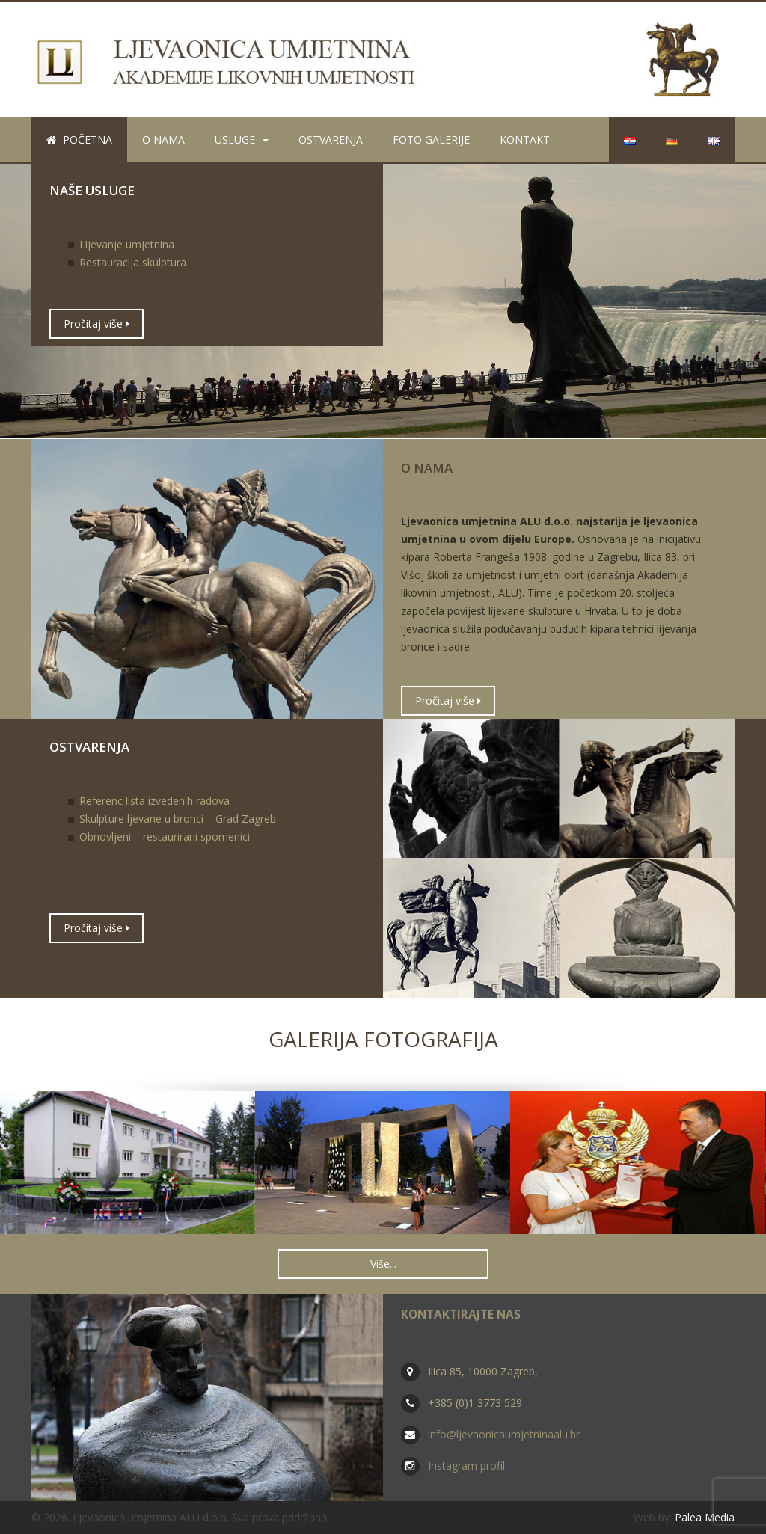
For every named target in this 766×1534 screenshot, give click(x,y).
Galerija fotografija (383, 1039)
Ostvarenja (330, 139)
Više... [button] (383, 1264)
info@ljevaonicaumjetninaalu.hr (504, 1434)
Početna (79, 139)
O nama (163, 139)
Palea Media (705, 1517)
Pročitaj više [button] (96, 323)
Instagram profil (466, 1465)
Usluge (242, 139)
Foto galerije (431, 139)
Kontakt (525, 139)
